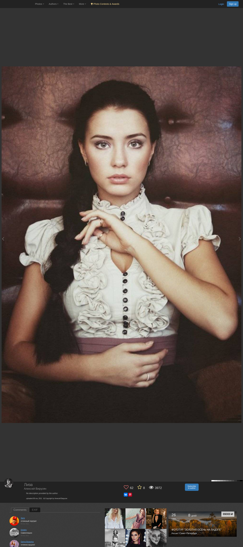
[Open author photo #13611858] (136, 539)
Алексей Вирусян (35, 489)
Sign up (233, 4)
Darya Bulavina (27, 542)
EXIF (35, 509)
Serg (23, 518)
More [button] (82, 4)
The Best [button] (68, 4)
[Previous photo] (3, 238)
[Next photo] (240, 238)
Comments (20, 509)
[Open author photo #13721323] (136, 518)
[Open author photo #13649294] (115, 539)
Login (221, 4)
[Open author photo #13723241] (115, 518)
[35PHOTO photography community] (17, 4)
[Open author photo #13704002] (156, 518)
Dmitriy (24, 530)
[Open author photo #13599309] (156, 539)
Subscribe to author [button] (192, 487)
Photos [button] (39, 4)
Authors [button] (54, 4)
